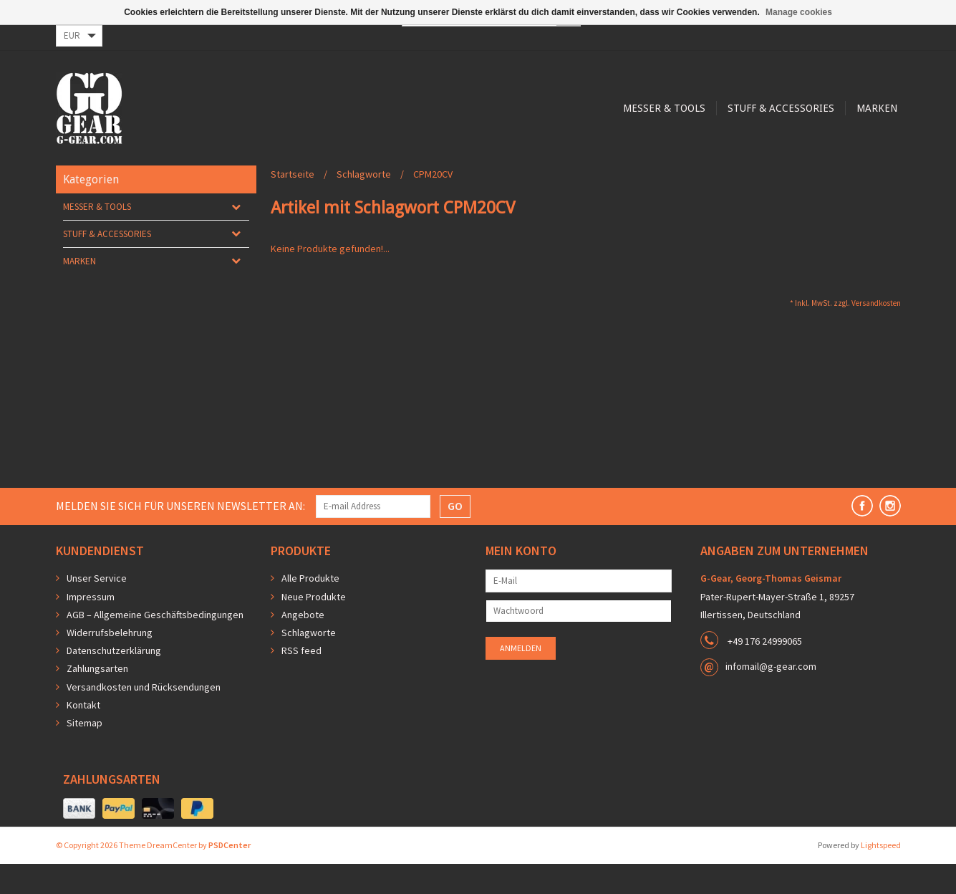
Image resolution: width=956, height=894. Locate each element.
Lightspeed (881, 875)
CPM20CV (433, 204)
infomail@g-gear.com (770, 696)
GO (455, 536)
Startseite (292, 204)
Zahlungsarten (97, 698)
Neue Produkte (313, 626)
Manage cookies (799, 12)
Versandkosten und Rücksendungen (144, 717)
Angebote (302, 644)
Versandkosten (876, 333)
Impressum (91, 626)
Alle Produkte (310, 608)
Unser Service (97, 608)
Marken (596, 166)
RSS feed (301, 680)
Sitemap (84, 752)
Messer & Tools (380, 166)
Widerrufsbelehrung (110, 662)
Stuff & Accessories (498, 166)
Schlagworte (364, 204)
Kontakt (83, 735)
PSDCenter (229, 875)
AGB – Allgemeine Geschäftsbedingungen (155, 644)
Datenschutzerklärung (114, 680)
